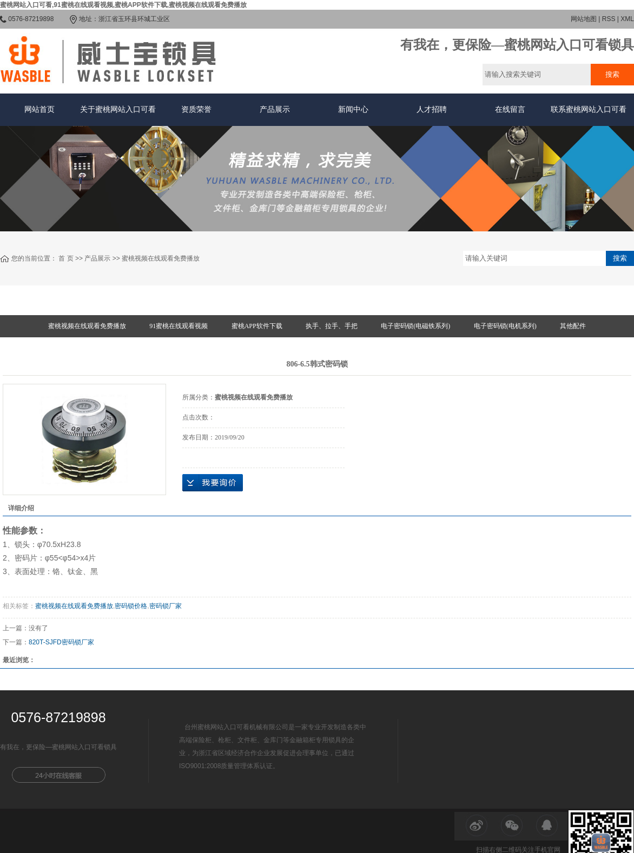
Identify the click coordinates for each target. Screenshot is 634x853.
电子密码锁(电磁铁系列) (415, 326)
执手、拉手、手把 (332, 326)
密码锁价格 (131, 606)
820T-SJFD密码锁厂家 (61, 642)
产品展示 (275, 109)
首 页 (65, 258)
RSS (609, 19)
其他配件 (573, 326)
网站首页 (39, 109)
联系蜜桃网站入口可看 (588, 109)
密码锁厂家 (165, 606)
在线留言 (510, 109)
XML (627, 19)
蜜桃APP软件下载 (257, 326)
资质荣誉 (196, 109)
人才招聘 (432, 109)
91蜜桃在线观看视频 (178, 326)
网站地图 (584, 19)
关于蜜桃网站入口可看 (118, 109)
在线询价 (212, 482)
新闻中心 (353, 109)
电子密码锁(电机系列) (505, 326)
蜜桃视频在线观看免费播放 (161, 258)
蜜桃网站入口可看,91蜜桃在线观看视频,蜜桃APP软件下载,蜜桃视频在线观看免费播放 (123, 5)
